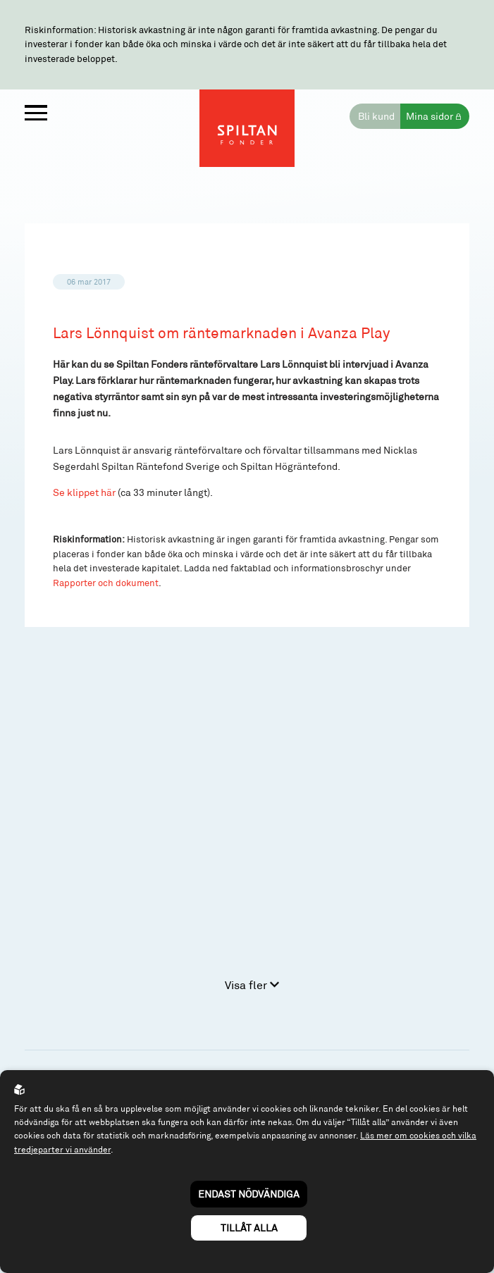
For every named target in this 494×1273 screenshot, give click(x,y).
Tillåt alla (249, 1228)
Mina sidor (429, 116)
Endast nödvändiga (249, 1194)
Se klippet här (84, 492)
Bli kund (376, 116)
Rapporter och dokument (106, 582)
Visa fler (252, 984)
